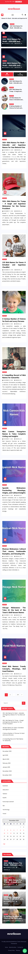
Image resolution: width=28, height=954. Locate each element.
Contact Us (20, 947)
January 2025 (6, 767)
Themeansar (14, 943)
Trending (20, 74)
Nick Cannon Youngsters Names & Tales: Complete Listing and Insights (14, 433)
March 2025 (6, 759)
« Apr (4, 844)
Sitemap (18, 950)
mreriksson (14, 8)
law (4, 805)
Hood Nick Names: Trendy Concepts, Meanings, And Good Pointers (14, 668)
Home (6, 947)
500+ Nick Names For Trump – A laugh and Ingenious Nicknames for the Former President (13, 722)
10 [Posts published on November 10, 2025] (4, 833)
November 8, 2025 (8, 380)
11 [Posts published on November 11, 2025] (7, 833)
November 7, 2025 (8, 439)
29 (18, 694)
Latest (7, 74)
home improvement (8, 801)
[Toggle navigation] (13, 15)
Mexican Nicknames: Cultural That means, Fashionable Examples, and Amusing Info (14, 551)
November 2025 (7, 751)
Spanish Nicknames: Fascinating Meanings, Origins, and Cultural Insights (14, 490)
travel (4, 813)
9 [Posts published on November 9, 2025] (23, 830)
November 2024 (7, 775)
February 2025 (7, 763)
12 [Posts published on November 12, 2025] (10, 833)
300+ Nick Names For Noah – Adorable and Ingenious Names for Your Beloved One (14, 144)
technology (6, 809)
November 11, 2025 (8, 211)
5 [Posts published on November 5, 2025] (10, 830)
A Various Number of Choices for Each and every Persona (15, 108)
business (5, 785)
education (6, 789)
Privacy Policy (11, 950)
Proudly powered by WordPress (9, 941)
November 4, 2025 (8, 615)
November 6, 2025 (8, 495)
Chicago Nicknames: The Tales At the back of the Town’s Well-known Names (14, 610)
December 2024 (7, 771)
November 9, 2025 (10, 920)
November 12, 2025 (9, 43)
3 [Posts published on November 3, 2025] (4, 830)
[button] (22, 14)
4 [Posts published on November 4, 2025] (7, 830)
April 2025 (5, 755)
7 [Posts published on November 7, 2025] (17, 830)
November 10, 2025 (10, 901)
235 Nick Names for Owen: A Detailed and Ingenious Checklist (15, 99)
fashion (11, 79)
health (4, 797)
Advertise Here (12, 947)
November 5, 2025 (8, 556)
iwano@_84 (18, 43)
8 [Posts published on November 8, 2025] (20, 830)
